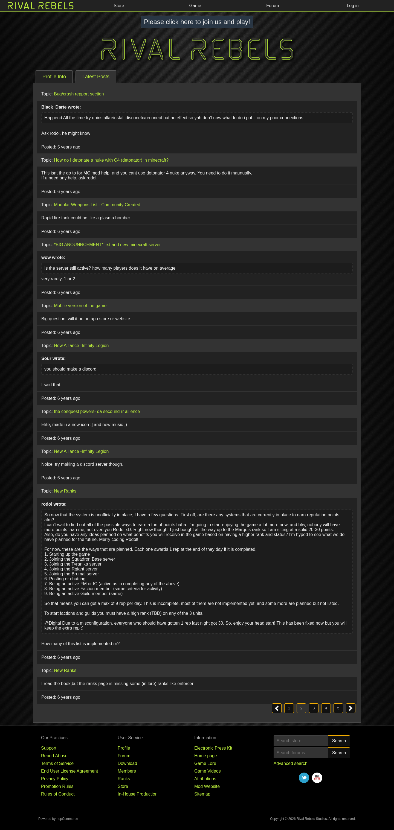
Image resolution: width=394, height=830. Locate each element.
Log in (353, 5)
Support (48, 748)
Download (127, 763)
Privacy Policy (54, 778)
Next (350, 708)
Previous (277, 708)
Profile (124, 748)
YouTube (317, 778)
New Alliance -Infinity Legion (81, 345)
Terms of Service (57, 763)
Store (123, 786)
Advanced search (291, 763)
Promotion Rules (57, 786)
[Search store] (301, 740)
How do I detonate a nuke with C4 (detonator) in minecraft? (111, 160)
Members (127, 771)
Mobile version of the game (80, 305)
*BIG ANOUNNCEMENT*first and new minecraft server (107, 244)
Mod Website (207, 786)
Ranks (124, 778)
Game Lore (205, 763)
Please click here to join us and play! (197, 21)
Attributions (205, 778)
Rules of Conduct (58, 794)
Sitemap (202, 794)
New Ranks (65, 491)
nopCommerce (67, 819)
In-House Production (138, 794)
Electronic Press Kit (213, 748)
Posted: (48, 147)
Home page (205, 755)
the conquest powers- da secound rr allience (97, 411)
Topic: (47, 94)
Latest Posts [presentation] (95, 76)
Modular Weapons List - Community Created (97, 204)
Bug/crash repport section (79, 94)
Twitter (304, 778)
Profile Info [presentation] (54, 76)
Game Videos (207, 771)
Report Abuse (54, 755)
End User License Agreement (69, 771)
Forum (124, 755)
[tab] (54, 76)
